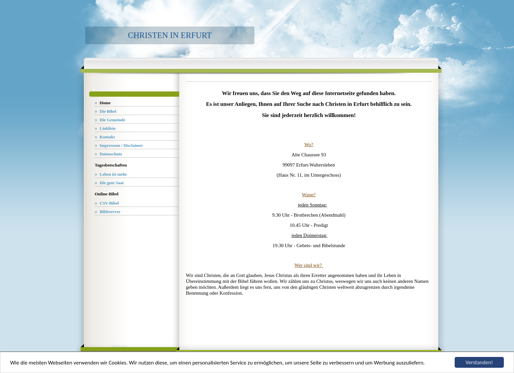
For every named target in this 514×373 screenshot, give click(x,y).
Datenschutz (111, 153)
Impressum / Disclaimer (121, 145)
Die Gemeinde (112, 119)
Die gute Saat (112, 182)
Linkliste (108, 128)
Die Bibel (108, 111)
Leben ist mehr (113, 174)
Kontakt (107, 136)
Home (105, 102)
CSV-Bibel (109, 203)
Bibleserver (110, 211)
